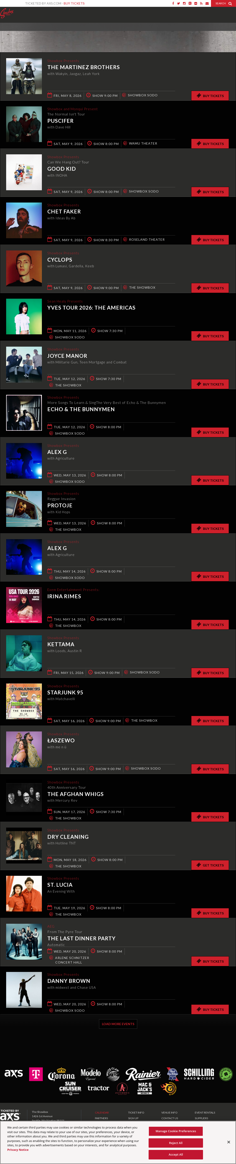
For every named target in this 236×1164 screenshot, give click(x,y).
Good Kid (61, 169)
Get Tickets (210, 864)
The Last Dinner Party (81, 938)
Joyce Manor (67, 356)
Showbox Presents (6, 13)
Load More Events (118, 1024)
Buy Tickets (74, 3)
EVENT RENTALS (205, 1112)
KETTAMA (60, 644)
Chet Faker (64, 212)
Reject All (176, 1143)
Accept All (176, 1154)
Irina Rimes (64, 596)
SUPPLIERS (201, 1118)
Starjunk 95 (65, 693)
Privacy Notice (17, 1150)
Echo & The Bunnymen (81, 409)
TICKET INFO (136, 1112)
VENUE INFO (169, 1112)
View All (229, 32)
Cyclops (59, 260)
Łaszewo (61, 741)
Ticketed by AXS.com (115, 33)
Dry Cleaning (68, 837)
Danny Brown (68, 981)
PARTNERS (101, 1118)
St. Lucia (60, 885)
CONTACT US (169, 1118)
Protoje (60, 506)
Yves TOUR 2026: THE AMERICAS (91, 308)
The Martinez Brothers (83, 67)
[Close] (229, 1142)
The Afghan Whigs (75, 794)
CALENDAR (102, 1112)
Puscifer (60, 121)
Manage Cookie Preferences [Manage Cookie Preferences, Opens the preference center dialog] (176, 1131)
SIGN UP (133, 1118)
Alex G (57, 452)
